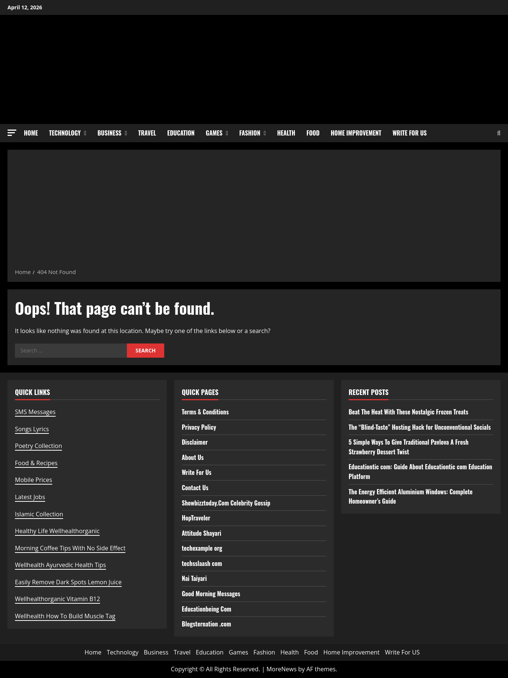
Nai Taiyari (194, 578)
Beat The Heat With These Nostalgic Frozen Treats (408, 411)
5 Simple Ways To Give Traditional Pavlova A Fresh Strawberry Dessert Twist (408, 447)
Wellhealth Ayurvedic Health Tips (60, 565)
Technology (65, 132)
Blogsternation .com (206, 623)
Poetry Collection (38, 446)
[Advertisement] (254, 211)
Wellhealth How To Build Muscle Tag (65, 616)
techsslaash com (202, 563)
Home (31, 132)
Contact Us (195, 487)
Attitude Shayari (201, 533)
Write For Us (196, 472)
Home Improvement (356, 132)
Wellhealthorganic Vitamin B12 (57, 599)
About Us (193, 457)
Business (109, 132)
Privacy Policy (199, 427)
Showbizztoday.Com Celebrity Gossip (226, 502)
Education (180, 132)
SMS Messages (35, 412)
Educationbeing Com (206, 608)
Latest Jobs (30, 497)
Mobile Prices (33, 480)
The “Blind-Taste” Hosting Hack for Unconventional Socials (420, 427)
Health (286, 132)
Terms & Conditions (205, 411)
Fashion (249, 132)
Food (313, 132)
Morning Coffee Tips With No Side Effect (70, 548)
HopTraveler (196, 517)
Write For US (410, 132)
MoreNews (282, 669)
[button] (11, 133)
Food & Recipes (36, 463)
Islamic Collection (39, 514)
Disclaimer (195, 442)
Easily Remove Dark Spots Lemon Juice (68, 582)
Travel (147, 132)
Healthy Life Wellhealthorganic (57, 531)
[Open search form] (499, 133)
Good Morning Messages (211, 593)
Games (214, 132)
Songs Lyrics (32, 429)
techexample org (202, 548)
